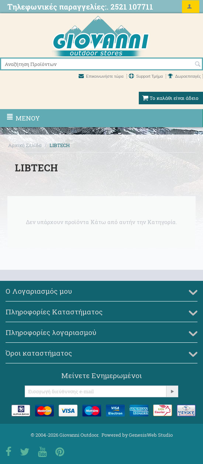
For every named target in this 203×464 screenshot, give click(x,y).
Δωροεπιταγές (184, 76)
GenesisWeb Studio (151, 435)
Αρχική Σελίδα (25, 145)
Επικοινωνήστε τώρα (102, 76)
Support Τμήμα (146, 76)
